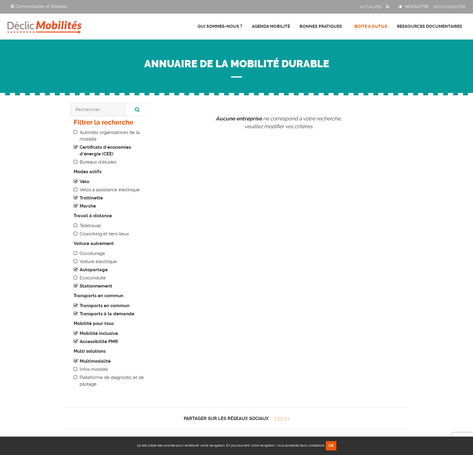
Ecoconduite (93, 278)
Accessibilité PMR (99, 341)
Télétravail (90, 225)
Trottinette (91, 198)
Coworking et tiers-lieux (104, 234)
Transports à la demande (107, 314)
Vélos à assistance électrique (110, 189)
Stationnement (96, 286)
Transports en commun (104, 305)
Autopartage (94, 269)
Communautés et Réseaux (39, 6)
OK (331, 446)
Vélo (84, 181)
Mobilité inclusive (99, 333)
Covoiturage (92, 253)
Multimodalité (95, 361)
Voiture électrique (98, 261)
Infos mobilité (94, 369)
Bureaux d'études (98, 162)
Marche (88, 206)
